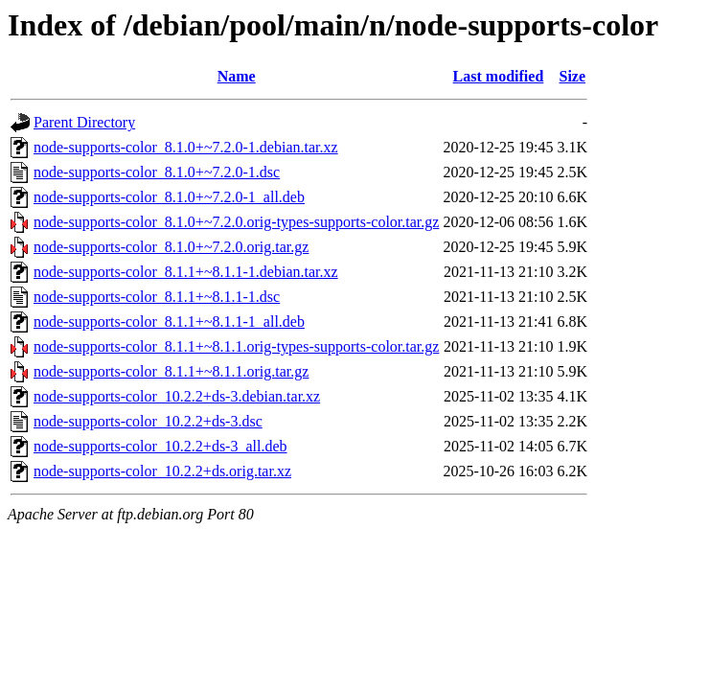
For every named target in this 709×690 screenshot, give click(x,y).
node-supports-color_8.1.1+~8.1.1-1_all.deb (169, 321)
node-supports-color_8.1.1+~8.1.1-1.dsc (157, 296)
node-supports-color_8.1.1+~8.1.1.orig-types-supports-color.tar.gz (236, 346)
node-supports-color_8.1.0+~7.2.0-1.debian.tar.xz (186, 147)
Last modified (498, 76)
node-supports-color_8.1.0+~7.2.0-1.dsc (157, 172)
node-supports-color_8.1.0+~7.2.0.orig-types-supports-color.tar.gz (236, 222)
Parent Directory (84, 122)
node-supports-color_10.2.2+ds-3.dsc (148, 421)
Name (236, 76)
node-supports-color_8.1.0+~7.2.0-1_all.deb (169, 197)
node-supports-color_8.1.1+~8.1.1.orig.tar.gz (171, 371)
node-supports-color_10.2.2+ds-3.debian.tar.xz (177, 396)
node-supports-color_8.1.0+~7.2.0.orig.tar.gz (171, 247)
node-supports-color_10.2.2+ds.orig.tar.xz (162, 471)
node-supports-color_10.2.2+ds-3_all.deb (160, 446)
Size (573, 76)
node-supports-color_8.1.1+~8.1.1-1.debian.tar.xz (186, 272)
